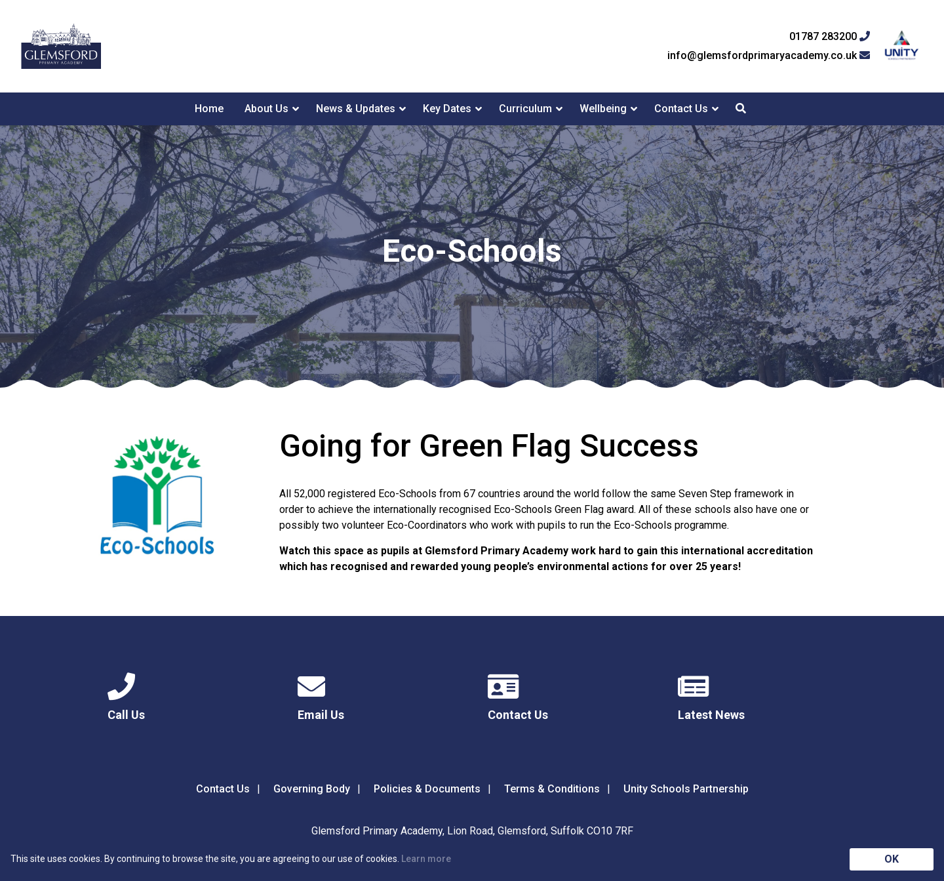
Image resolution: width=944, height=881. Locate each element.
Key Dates (447, 108)
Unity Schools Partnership (686, 789)
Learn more (426, 858)
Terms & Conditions (552, 789)
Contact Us (681, 108)
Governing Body (311, 789)
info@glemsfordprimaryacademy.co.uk (768, 56)
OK (891, 859)
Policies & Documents (427, 789)
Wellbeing (603, 108)
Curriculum (525, 108)
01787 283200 (829, 37)
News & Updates (355, 108)
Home (209, 108)
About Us (266, 108)
